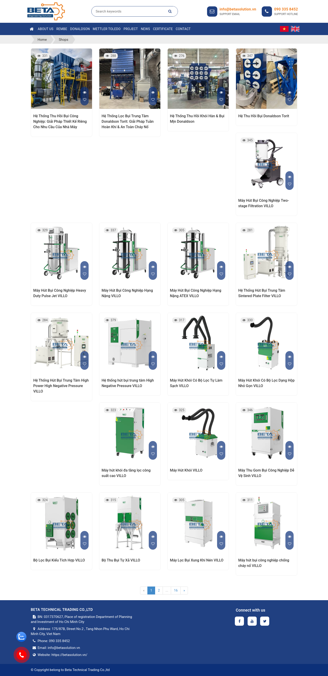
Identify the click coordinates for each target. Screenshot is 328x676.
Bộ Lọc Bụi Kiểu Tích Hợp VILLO (59, 560)
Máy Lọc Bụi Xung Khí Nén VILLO (196, 560)
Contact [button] (183, 29)
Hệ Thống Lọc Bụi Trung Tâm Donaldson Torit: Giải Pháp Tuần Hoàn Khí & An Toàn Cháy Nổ (128, 121)
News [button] (145, 29)
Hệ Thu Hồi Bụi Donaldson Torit (263, 116)
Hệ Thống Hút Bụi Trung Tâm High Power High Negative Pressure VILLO (61, 385)
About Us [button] (46, 29)
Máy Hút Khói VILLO (186, 470)
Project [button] (131, 29)
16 (176, 590)
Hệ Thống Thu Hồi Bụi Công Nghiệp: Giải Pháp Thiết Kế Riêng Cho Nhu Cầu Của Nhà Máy (60, 121)
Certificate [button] (163, 29)
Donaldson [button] (80, 29)
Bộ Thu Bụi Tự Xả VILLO (121, 560)
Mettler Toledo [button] (106, 29)
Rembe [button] (61, 29)
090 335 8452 (286, 9)
